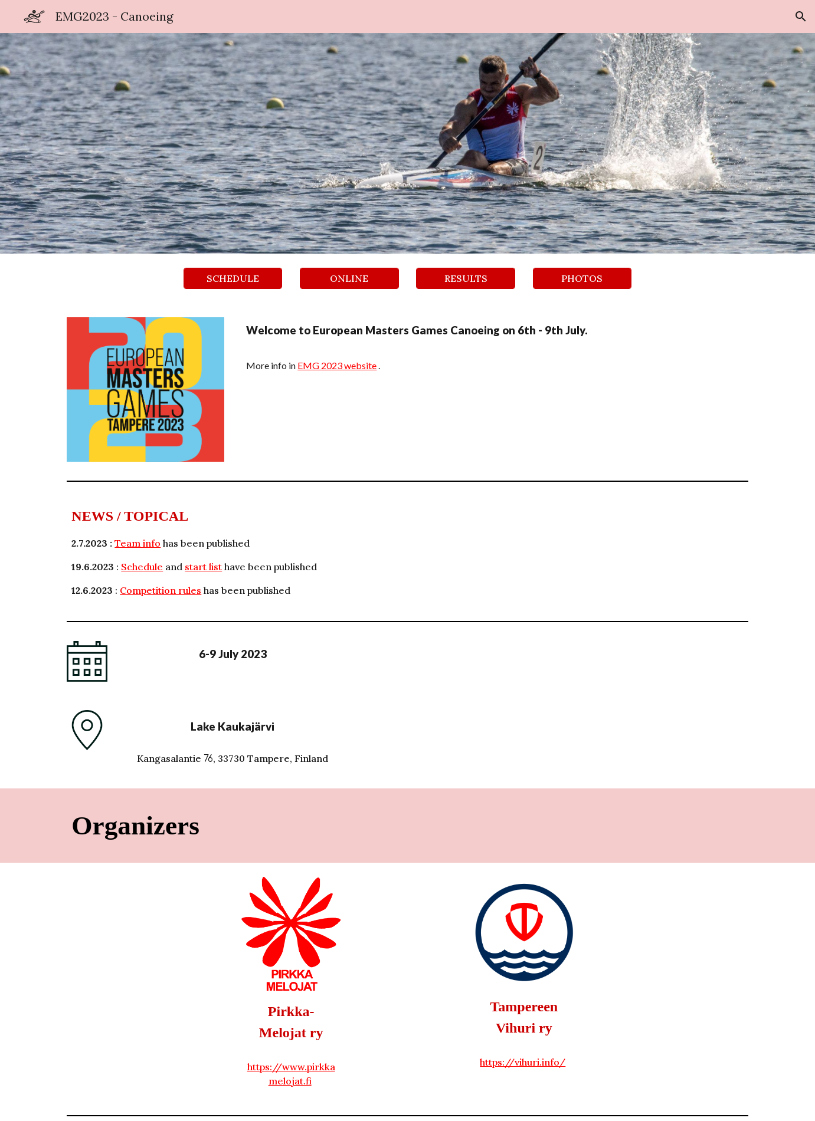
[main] (494, 347)
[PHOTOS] (582, 278)
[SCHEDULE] (233, 278)
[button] (801, 16)
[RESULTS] (466, 278)
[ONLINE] (349, 278)
